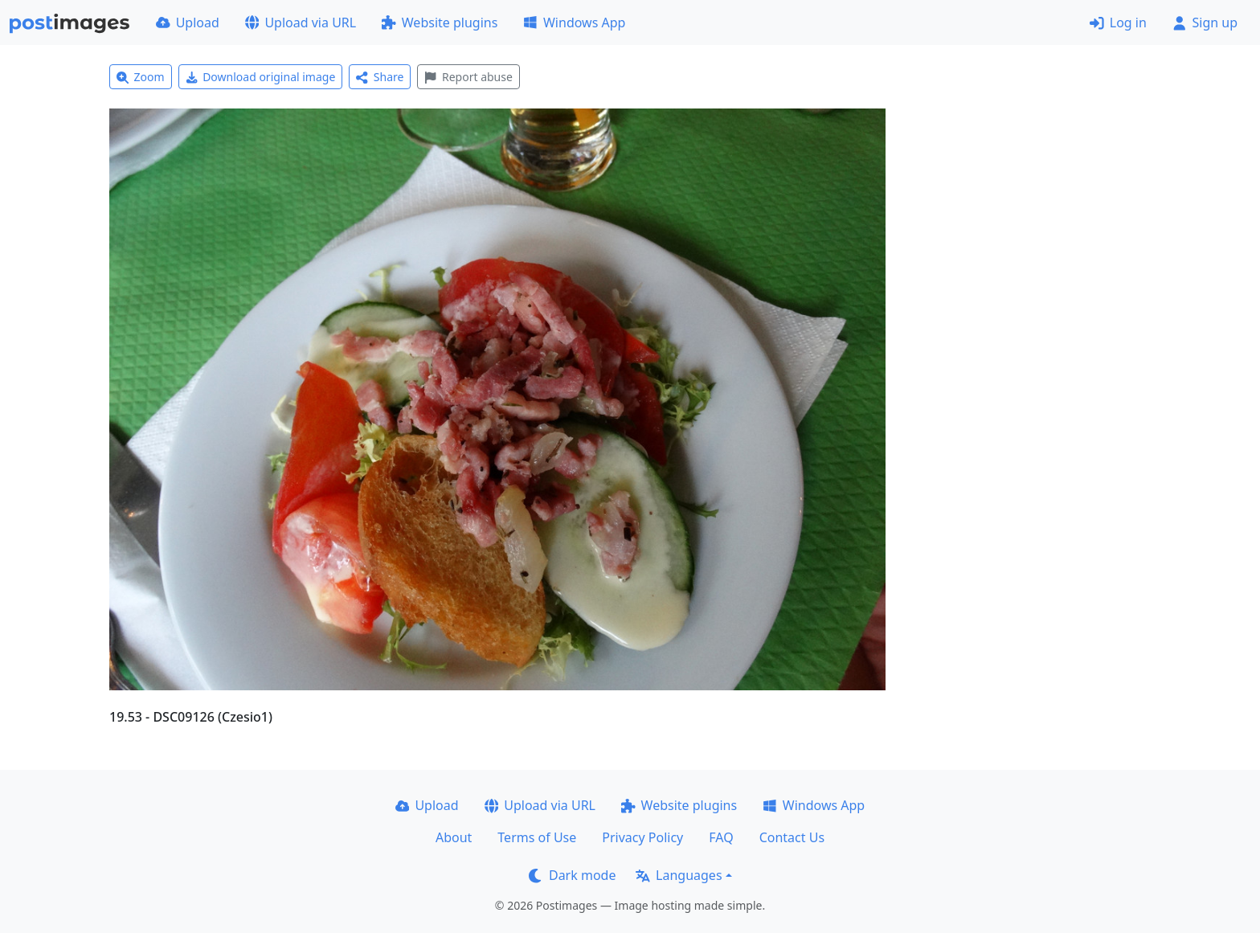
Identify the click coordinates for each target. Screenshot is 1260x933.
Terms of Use (536, 837)
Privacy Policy (642, 837)
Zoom (141, 76)
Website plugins (439, 22)
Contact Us (791, 837)
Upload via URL (300, 22)
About (454, 837)
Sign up (1205, 22)
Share (379, 76)
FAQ (721, 837)
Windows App (574, 22)
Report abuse (468, 76)
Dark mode (572, 875)
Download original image (261, 76)
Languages (679, 875)
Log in (1118, 22)
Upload (187, 22)
